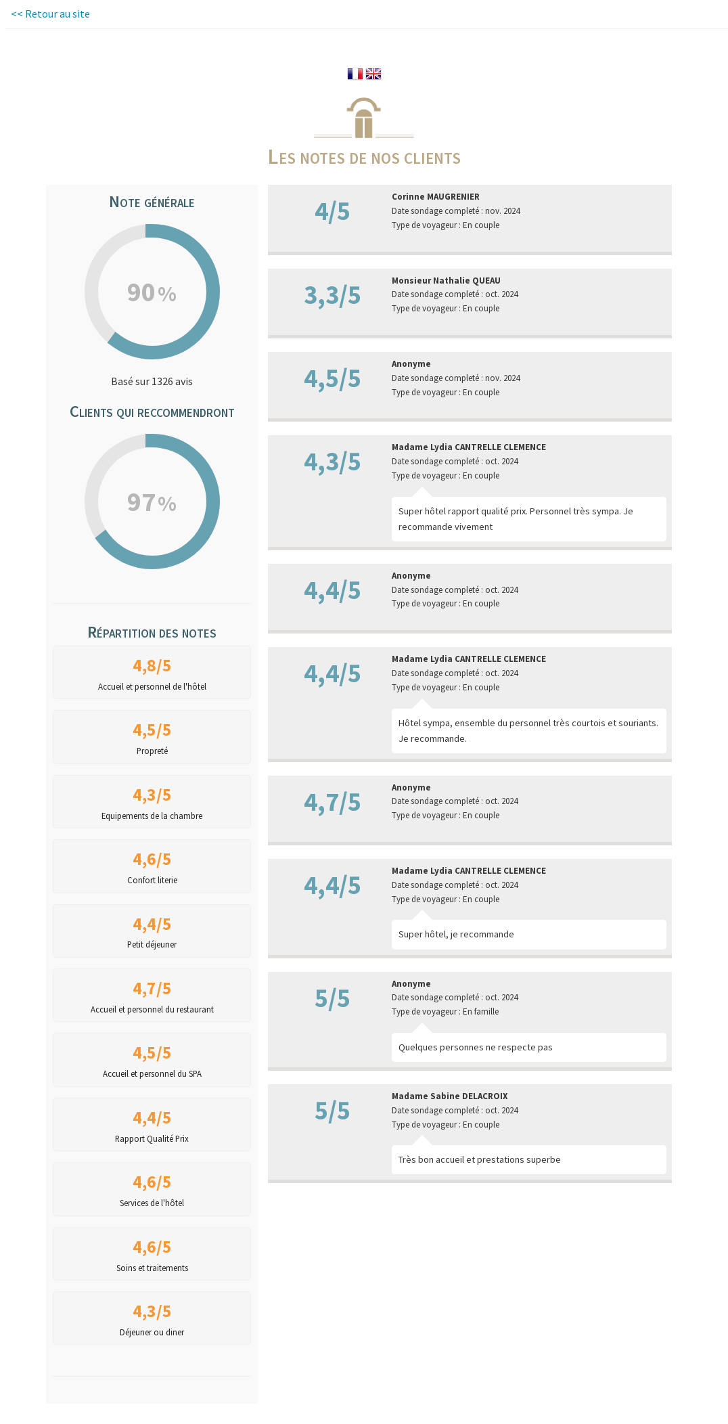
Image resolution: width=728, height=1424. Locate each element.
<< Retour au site (50, 13)
